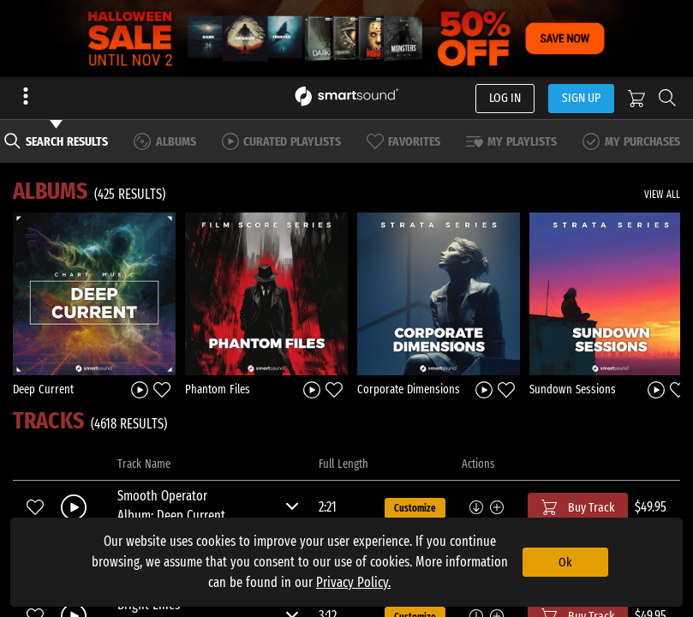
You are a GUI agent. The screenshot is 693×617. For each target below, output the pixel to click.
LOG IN (505, 97)
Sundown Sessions (572, 389)
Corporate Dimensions (408, 389)
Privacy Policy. (353, 582)
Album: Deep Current (171, 515)
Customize (415, 508)
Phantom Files (217, 389)
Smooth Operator (162, 496)
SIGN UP (581, 97)
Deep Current (43, 389)
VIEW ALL (662, 195)
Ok (565, 562)
